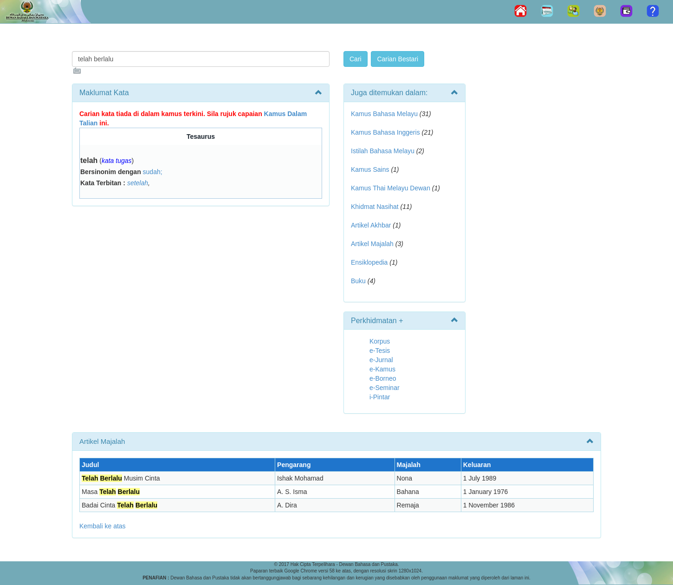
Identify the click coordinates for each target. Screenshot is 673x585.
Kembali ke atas (102, 526)
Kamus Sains (370, 169)
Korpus (379, 341)
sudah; (152, 172)
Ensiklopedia (369, 262)
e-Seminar (384, 387)
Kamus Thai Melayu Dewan (390, 188)
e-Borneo (382, 378)
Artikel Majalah (372, 243)
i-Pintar (379, 397)
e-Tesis (379, 350)
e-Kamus (382, 369)
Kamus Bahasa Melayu (385, 113)
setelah (137, 183)
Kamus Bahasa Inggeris (385, 132)
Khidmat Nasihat (375, 206)
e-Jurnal (381, 360)
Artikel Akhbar (371, 225)
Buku (358, 281)
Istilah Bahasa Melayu (382, 151)
